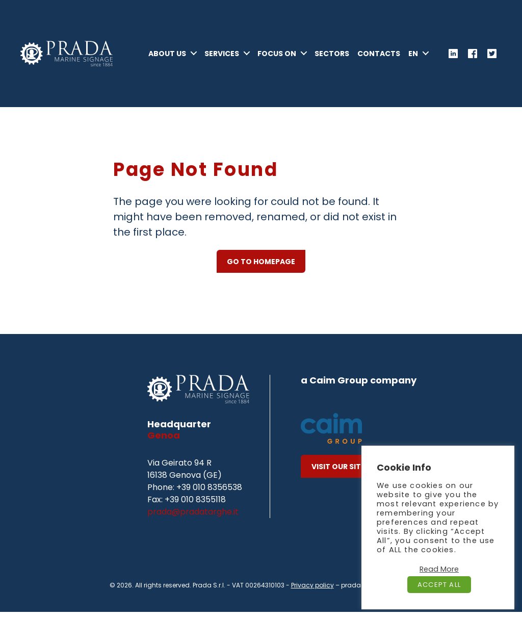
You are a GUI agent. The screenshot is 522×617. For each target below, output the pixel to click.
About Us (195, 49)
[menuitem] (418, 62)
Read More (439, 569)
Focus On (304, 49)
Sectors (360, 49)
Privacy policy (312, 590)
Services (249, 49)
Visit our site (338, 472)
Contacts (406, 49)
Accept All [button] (439, 584)
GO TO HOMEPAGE (261, 267)
